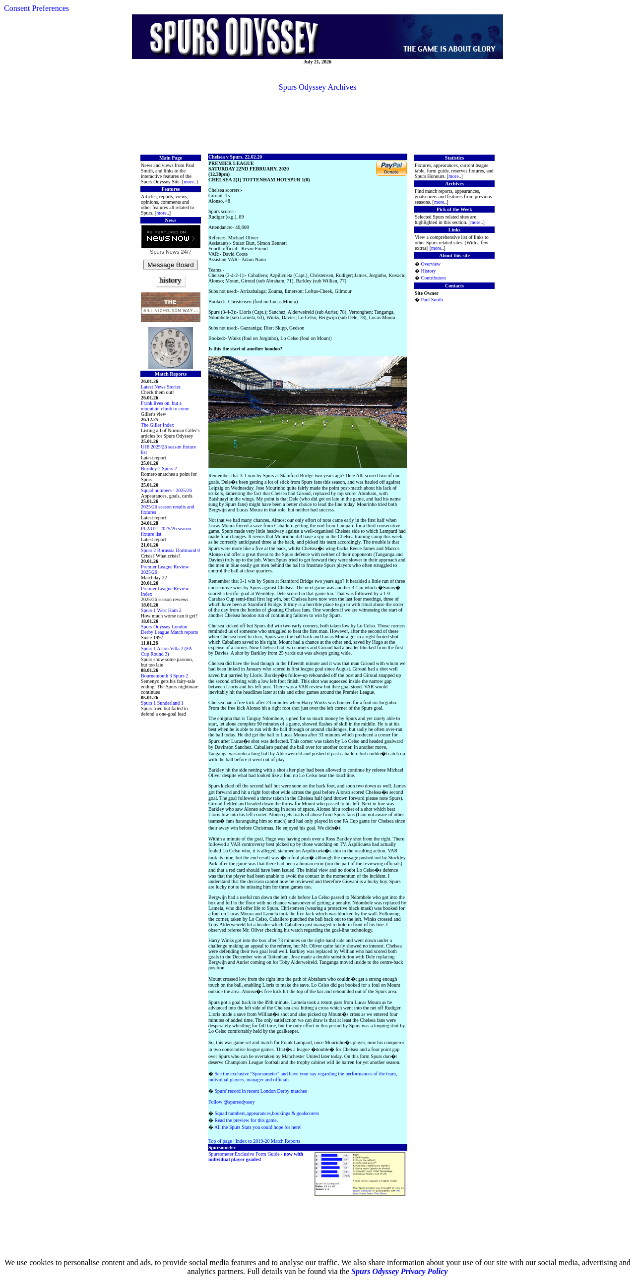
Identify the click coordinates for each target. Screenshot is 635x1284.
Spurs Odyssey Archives (317, 87)
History (428, 271)
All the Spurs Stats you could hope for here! (258, 1127)
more (189, 181)
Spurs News (164, 252)
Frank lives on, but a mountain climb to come (165, 405)
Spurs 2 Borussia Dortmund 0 (170, 550)
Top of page (220, 1141)
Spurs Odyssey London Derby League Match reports (169, 629)
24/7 (185, 252)
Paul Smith (432, 299)
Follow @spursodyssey (231, 1102)
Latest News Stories (161, 387)
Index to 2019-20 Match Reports (268, 1141)
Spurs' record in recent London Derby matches (261, 1091)
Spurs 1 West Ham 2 (161, 610)
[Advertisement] (317, 122)
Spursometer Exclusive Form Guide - (255, 1156)
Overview (431, 264)
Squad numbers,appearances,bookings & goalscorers (267, 1113)
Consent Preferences (36, 8)
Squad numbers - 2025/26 (166, 490)
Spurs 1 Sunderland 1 (162, 703)
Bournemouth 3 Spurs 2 (164, 675)
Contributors (433, 277)
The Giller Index (157, 425)
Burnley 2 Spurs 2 (159, 468)
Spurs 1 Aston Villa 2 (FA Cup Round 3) (166, 651)
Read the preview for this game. (246, 1120)
